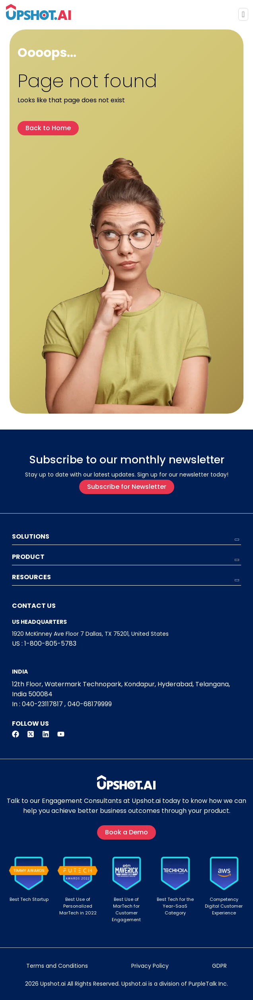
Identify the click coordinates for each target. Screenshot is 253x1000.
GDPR (219, 966)
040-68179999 (90, 704)
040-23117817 (42, 704)
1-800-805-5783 (50, 643)
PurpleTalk (203, 984)
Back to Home (48, 128)
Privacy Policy (150, 966)
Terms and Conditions (57, 966)
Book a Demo (126, 832)
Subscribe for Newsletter (126, 486)
